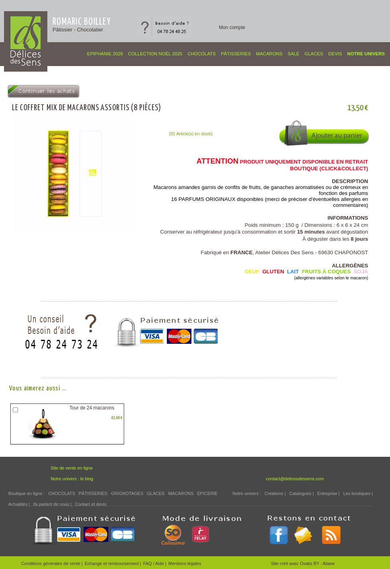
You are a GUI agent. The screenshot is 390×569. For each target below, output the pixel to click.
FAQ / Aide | (154, 563)
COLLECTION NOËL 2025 (155, 53)
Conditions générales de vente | (52, 563)
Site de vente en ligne (72, 468)
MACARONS (269, 53)
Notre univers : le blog (72, 478)
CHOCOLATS (201, 53)
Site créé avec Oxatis (292, 563)
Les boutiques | (357, 493)
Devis (335, 53)
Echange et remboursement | (113, 563)
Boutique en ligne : (26, 493)
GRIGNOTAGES (127, 493)
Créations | (275, 493)
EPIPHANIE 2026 (105, 53)
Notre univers (366, 53)
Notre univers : (246, 493)
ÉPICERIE (207, 493)
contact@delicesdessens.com (295, 478)
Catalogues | (301, 493)
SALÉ (293, 53)
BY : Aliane (324, 563)
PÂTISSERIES (236, 53)
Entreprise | (328, 493)
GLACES (313, 53)
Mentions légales (184, 563)
